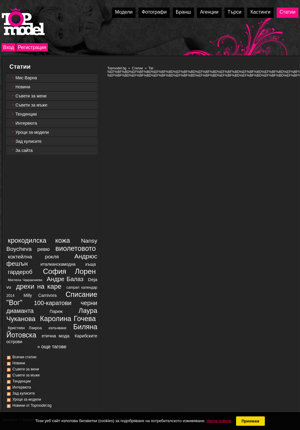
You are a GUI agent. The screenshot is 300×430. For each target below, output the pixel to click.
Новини (22, 86)
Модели (123, 12)
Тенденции (26, 114)
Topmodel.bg (116, 68)
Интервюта (26, 123)
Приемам (250, 421)
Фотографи (154, 12)
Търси (235, 12)
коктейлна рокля (33, 257)
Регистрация (32, 47)
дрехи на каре (39, 286)
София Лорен (69, 271)
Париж (56, 311)
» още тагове (51, 346)
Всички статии (24, 357)
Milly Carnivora (39, 295)
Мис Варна (26, 77)
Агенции (209, 12)
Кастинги (260, 12)
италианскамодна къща (68, 264)
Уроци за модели (32, 132)
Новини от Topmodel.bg (32, 405)
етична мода (55, 335)
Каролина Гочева (68, 319)
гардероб (20, 272)
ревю (43, 249)
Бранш (183, 12)
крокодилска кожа (39, 240)
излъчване (57, 328)
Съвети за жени (30, 96)
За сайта (24, 150)
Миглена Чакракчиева (25, 280)
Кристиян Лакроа (25, 328)
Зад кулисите (28, 141)
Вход (8, 47)
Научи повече (218, 421)
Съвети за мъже (31, 105)
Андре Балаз (65, 279)
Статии (287, 12)
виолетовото (75, 248)
